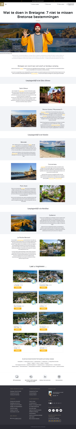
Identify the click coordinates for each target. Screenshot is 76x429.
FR (56, 403)
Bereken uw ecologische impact (35, 404)
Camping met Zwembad (14, 394)
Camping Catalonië (32, 394)
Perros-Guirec (46, 113)
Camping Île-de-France (33, 391)
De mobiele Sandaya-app (34, 406)
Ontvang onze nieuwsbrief (15, 401)
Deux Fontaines (17, 306)
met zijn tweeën (51, 178)
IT (60, 403)
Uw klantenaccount (33, 403)
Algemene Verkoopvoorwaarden (35, 410)
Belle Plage (16, 327)
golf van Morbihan (34, 73)
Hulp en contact (32, 401)
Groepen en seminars (14, 410)
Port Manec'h (43, 327)
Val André (42, 348)
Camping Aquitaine (32, 393)
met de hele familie (58, 178)
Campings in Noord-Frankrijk (15, 391)
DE (58, 403)
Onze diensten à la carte (14, 411)
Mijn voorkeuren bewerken (34, 418)
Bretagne (21, 68)
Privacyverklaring (32, 413)
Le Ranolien (16, 285)
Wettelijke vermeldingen (33, 411)
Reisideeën (38, 20)
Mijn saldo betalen (32, 408)
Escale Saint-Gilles (44, 285)
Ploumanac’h (43, 112)
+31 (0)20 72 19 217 (17, 418)
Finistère (30, 144)
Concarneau (43, 166)
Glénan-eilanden (14, 153)
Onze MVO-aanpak (13, 408)
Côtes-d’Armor (21, 90)
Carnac (15, 348)
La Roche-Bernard (20, 240)
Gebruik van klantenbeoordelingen (35, 415)
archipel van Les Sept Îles (55, 125)
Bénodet (13, 146)
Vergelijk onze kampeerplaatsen (16, 406)
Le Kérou (42, 306)
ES (54, 403)
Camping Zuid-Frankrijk (14, 393)
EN (52, 403)
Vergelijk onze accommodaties (16, 404)
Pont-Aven (23, 188)
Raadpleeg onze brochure (15, 403)
